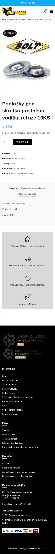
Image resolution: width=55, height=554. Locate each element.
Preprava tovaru (9, 389)
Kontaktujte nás (9, 414)
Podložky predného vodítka (21, 174)
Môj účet (6, 463)
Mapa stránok (8, 434)
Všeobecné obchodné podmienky (17, 397)
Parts (12, 163)
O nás (4, 376)
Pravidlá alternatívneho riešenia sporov (20, 447)
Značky (5, 430)
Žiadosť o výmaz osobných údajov (17, 476)
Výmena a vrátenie (33, 188)
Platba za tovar (9, 393)
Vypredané (22, 142)
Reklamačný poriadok (12, 401)
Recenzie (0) (27, 194)
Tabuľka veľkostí (9, 439)
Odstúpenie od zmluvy (12, 443)
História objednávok (11, 468)
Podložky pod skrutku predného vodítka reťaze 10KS (29, 19)
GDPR (4, 406)
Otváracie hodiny (10, 380)
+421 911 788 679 (27, 3)
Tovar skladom (9, 384)
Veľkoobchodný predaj (12, 410)
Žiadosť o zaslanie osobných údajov (18, 472)
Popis (13, 188)
